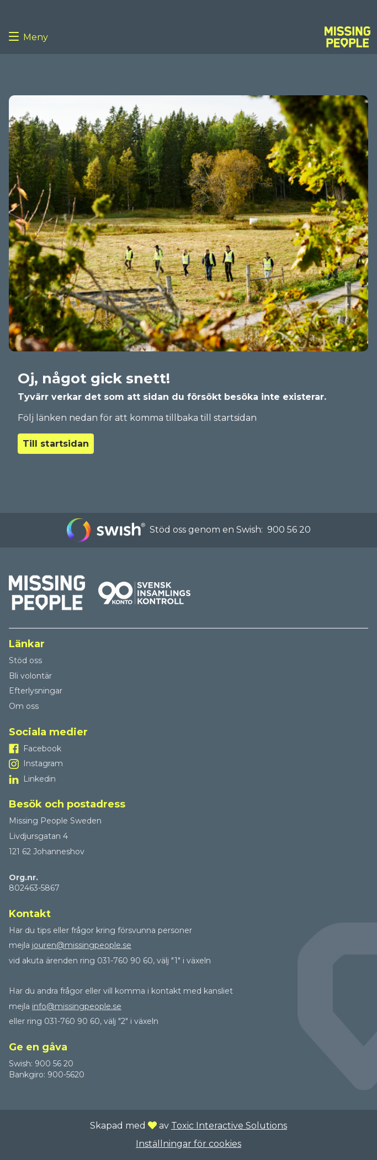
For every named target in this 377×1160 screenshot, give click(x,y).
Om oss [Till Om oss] (24, 706)
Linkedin (39, 779)
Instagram (43, 763)
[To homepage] (347, 36)
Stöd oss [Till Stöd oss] (25, 660)
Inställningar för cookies (188, 1144)
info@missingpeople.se (76, 1006)
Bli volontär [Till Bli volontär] (30, 676)
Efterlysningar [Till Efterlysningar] (35, 691)
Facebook (42, 749)
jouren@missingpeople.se (81, 945)
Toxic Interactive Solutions (229, 1125)
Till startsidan (56, 443)
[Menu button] (16, 37)
